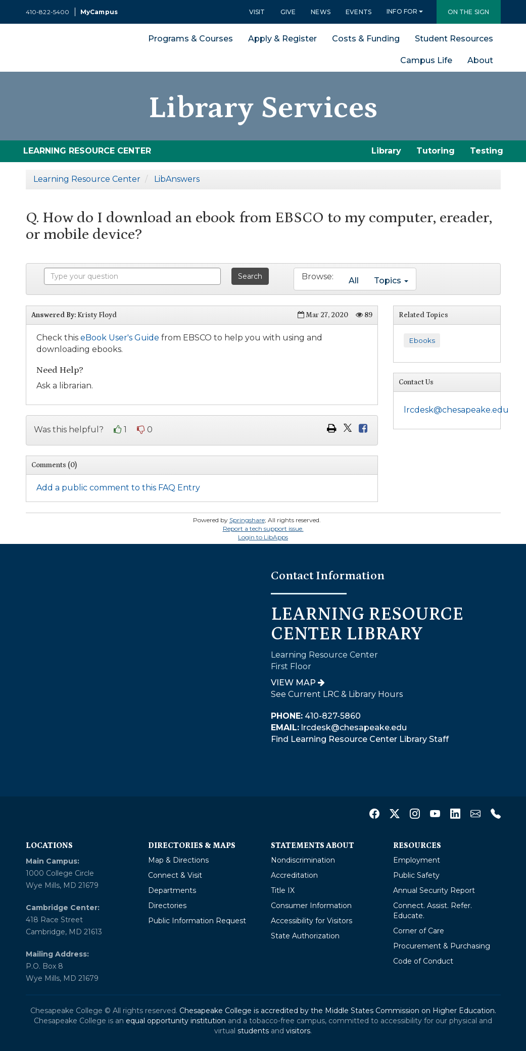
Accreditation (294, 875)
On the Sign (469, 12)
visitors (298, 1030)
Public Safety (416, 875)
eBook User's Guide (119, 337)
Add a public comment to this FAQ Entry (118, 487)
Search (250, 276)
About (480, 60)
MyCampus (99, 12)
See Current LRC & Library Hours (337, 694)
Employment (416, 860)
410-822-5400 (48, 12)
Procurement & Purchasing (441, 945)
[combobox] (132, 276)
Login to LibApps (263, 537)
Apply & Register (282, 38)
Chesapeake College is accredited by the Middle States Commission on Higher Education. (337, 1010)
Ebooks (422, 340)
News (320, 12)
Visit (257, 12)
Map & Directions (178, 860)
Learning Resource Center (86, 179)
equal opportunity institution (176, 1020)
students (253, 1030)
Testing (486, 151)
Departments (172, 890)
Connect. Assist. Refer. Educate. (432, 910)
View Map (298, 682)
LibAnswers (177, 179)
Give (288, 12)
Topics (391, 280)
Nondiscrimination (303, 860)
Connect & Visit (175, 875)
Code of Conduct (423, 961)
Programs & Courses (190, 38)
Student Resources (454, 38)
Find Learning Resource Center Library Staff (360, 739)
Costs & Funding (366, 38)
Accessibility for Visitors (311, 920)
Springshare (247, 520)
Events (358, 12)
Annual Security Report (434, 890)
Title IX (283, 890)
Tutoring (435, 151)
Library (386, 151)
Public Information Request (197, 920)
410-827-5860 (316, 716)
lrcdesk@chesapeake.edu (456, 410)
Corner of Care (418, 930)
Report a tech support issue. (263, 528)
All (354, 280)
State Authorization (305, 935)
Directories (167, 905)
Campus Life (426, 60)
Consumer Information (311, 905)
